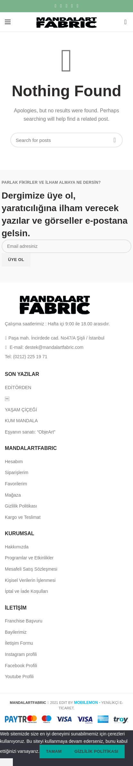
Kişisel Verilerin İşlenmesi (30, 580)
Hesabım (14, 461)
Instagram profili (21, 654)
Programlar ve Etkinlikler (29, 557)
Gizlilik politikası (96, 751)
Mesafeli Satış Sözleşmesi (31, 569)
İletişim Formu (19, 643)
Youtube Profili (19, 676)
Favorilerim (16, 483)
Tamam (54, 751)
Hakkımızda (17, 546)
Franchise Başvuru (23, 620)
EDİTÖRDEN (18, 387)
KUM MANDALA (21, 420)
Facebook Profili (21, 665)
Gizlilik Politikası (21, 506)
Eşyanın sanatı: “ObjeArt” (30, 431)
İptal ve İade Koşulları (26, 591)
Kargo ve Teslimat (22, 517)
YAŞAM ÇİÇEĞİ (21, 409)
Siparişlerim (16, 472)
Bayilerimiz (16, 632)
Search (115, 140)
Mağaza (13, 495)
